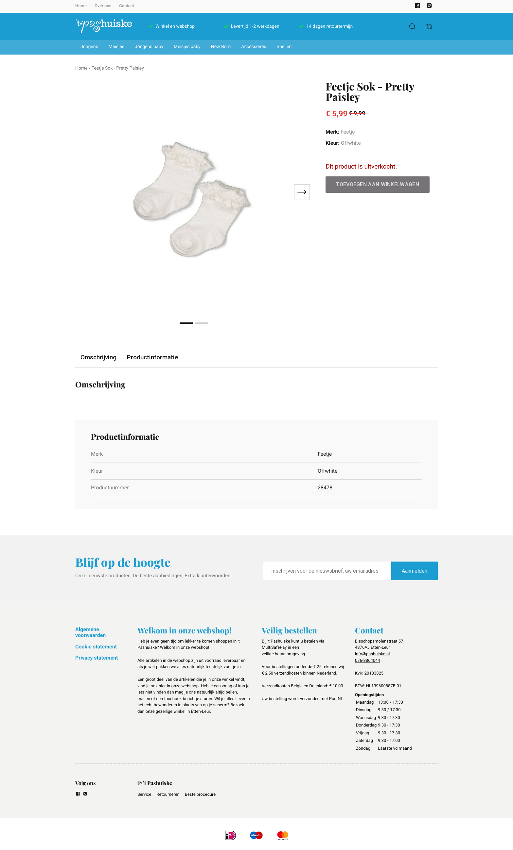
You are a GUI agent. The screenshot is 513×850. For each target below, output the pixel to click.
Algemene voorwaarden (90, 632)
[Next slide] (302, 192)
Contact (126, 6)
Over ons (103, 6)
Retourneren (167, 794)
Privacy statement (96, 658)
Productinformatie (153, 357)
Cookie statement (96, 647)
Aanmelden (414, 571)
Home (81, 6)
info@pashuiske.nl (372, 654)
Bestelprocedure (200, 794)
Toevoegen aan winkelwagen (377, 184)
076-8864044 (367, 660)
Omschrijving (98, 357)
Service (144, 794)
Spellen (284, 46)
